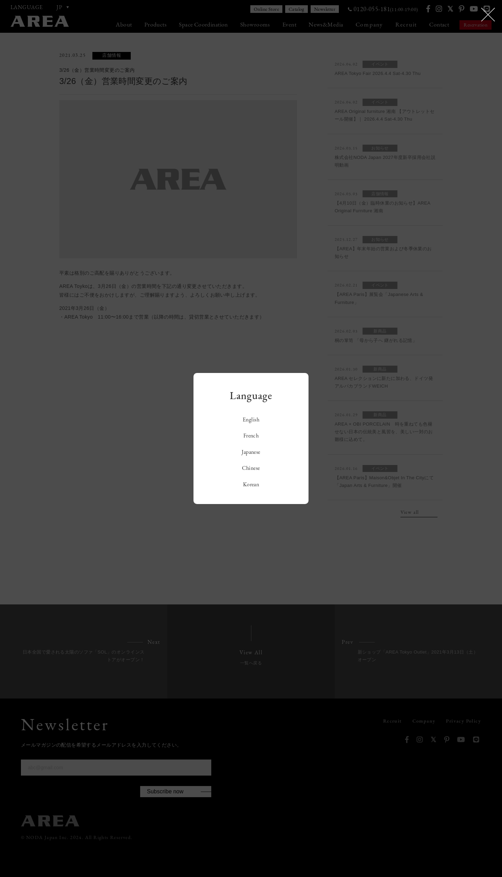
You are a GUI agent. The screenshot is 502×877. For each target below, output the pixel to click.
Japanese (251, 452)
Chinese (251, 468)
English (251, 419)
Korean (251, 484)
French (251, 435)
